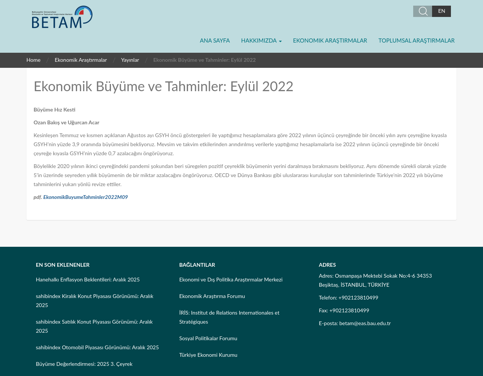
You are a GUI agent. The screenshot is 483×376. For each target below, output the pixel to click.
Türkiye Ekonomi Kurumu (208, 355)
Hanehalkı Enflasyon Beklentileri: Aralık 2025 (88, 279)
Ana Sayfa (215, 40)
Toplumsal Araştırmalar (416, 40)
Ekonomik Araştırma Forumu (212, 296)
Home (33, 60)
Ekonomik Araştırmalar (330, 40)
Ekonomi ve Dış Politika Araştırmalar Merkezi (231, 279)
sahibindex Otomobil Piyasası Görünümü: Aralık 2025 (97, 347)
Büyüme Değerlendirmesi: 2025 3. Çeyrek (84, 364)
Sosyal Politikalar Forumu (208, 338)
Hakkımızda (261, 40)
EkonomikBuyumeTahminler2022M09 (85, 197)
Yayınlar (130, 60)
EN (441, 11)
